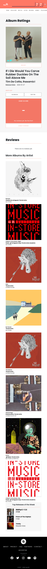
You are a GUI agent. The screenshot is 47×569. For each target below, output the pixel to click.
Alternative (9, 287)
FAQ (20, 547)
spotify (23, 65)
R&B (13, 287)
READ (7, 10)
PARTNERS (28, 547)
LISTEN (26, 10)
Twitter (32, 94)
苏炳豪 (18, 512)
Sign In (37, 4)
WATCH (20, 10)
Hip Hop (14, 416)
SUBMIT (37, 10)
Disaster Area (20, 526)
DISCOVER (14, 10)
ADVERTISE (23, 550)
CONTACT (38, 547)
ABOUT (5, 547)
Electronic (9, 202)
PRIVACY (13, 547)
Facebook (15, 94)
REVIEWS (31, 10)
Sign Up (41, 4)
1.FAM (18, 519)
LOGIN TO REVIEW (23, 126)
